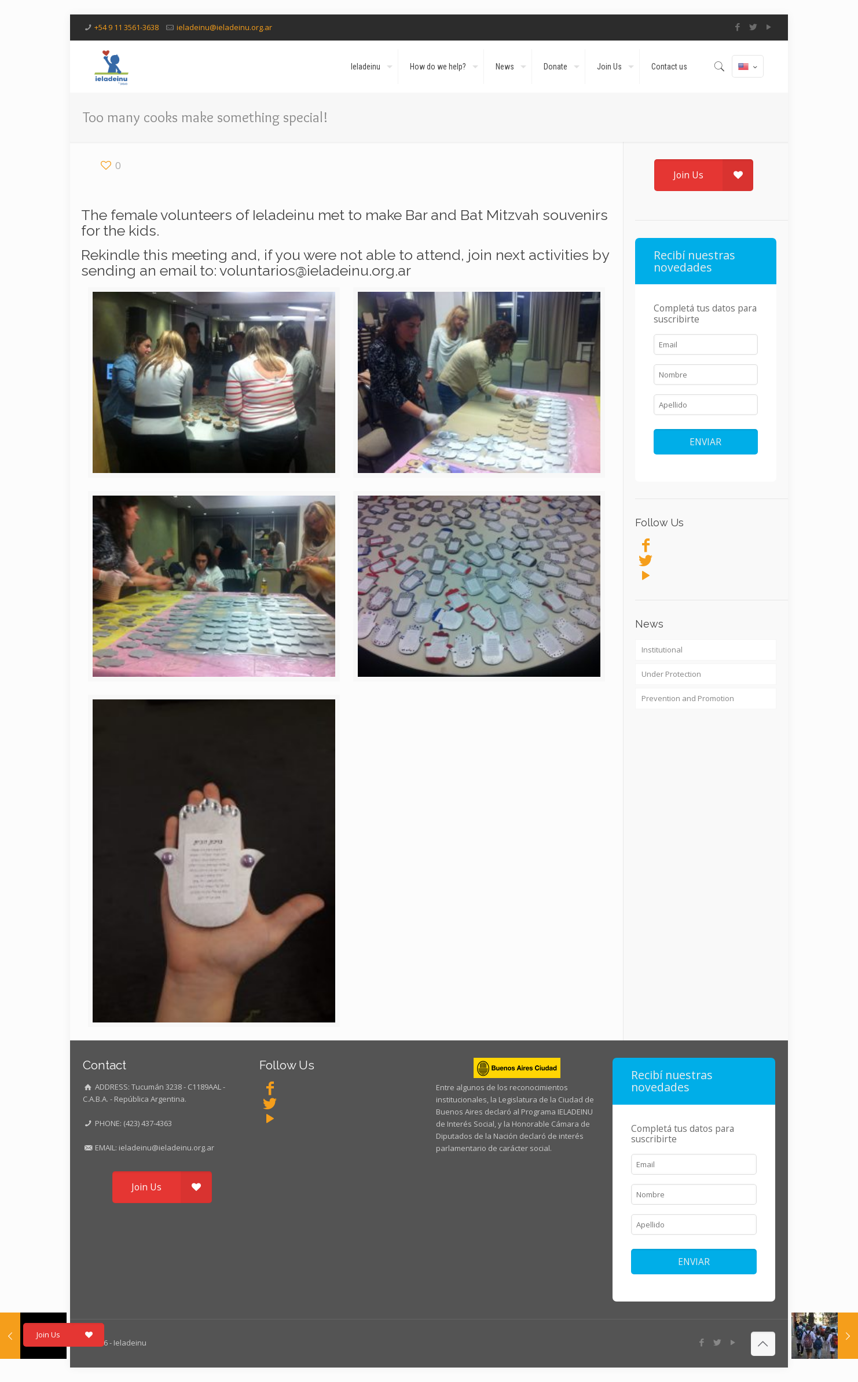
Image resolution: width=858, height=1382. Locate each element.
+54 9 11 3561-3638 (126, 27)
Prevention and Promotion (687, 698)
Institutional (662, 649)
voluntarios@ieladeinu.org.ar (315, 270)
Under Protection (671, 674)
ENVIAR (705, 441)
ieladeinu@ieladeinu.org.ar (224, 27)
